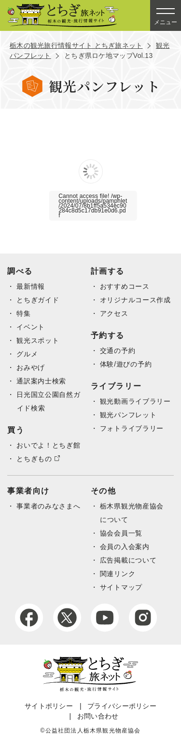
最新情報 (30, 286)
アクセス (114, 313)
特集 (23, 313)
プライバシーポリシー (121, 706)
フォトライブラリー (132, 428)
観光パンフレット (128, 415)
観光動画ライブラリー (135, 401)
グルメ (27, 354)
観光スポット (37, 340)
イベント (30, 327)
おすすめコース (125, 286)
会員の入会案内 (125, 546)
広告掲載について (128, 560)
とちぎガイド (37, 300)
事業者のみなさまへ (48, 506)
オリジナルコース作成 (135, 300)
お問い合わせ (98, 716)
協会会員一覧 (121, 533)
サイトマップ (121, 587)
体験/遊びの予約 (126, 364)
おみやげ (30, 367)
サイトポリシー (49, 706)
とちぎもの (34, 459)
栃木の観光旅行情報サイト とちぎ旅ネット (76, 45)
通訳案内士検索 (41, 381)
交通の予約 (118, 350)
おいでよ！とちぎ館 (48, 445)
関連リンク (118, 574)
